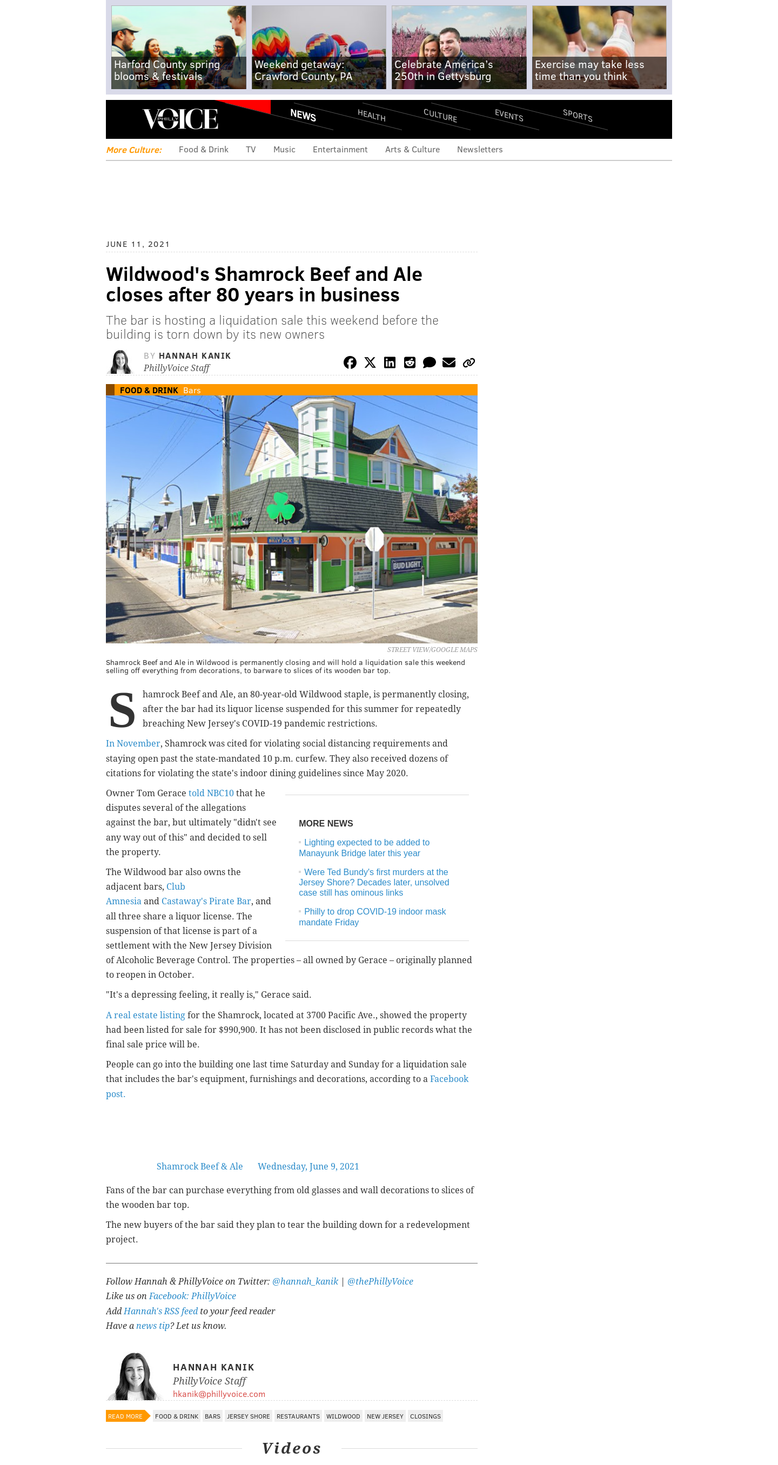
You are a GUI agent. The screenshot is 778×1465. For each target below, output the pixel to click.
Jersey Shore (248, 1416)
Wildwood (343, 1416)
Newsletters (480, 148)
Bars (192, 389)
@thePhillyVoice (380, 1281)
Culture (440, 114)
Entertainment (340, 148)
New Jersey (385, 1416)
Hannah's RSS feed (161, 1311)
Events (509, 115)
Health (372, 115)
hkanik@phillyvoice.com (219, 1393)
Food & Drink (204, 148)
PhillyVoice (180, 118)
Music (284, 148)
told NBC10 (211, 793)
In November (133, 743)
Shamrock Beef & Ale (200, 1166)
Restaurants (298, 1416)
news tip (153, 1326)
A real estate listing (145, 1015)
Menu (123, 119)
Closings (425, 1416)
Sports (578, 115)
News (303, 115)
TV (251, 148)
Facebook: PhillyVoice (192, 1296)
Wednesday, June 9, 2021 (308, 1166)
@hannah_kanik (305, 1281)
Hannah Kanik (195, 355)
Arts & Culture (412, 148)
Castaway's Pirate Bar (206, 901)
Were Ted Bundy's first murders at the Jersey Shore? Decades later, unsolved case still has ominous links (374, 882)
